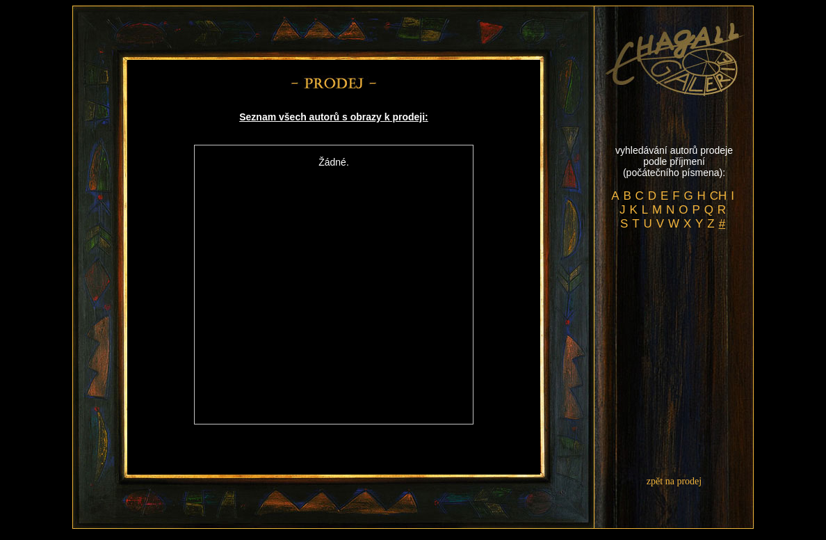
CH (718, 195)
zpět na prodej (674, 481)
